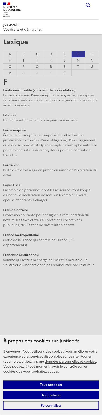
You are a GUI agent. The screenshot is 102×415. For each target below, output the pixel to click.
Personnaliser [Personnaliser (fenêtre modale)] (51, 405)
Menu (96, 5)
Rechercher (88, 5)
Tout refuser (51, 395)
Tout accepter (51, 384)
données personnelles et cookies (70, 361)
